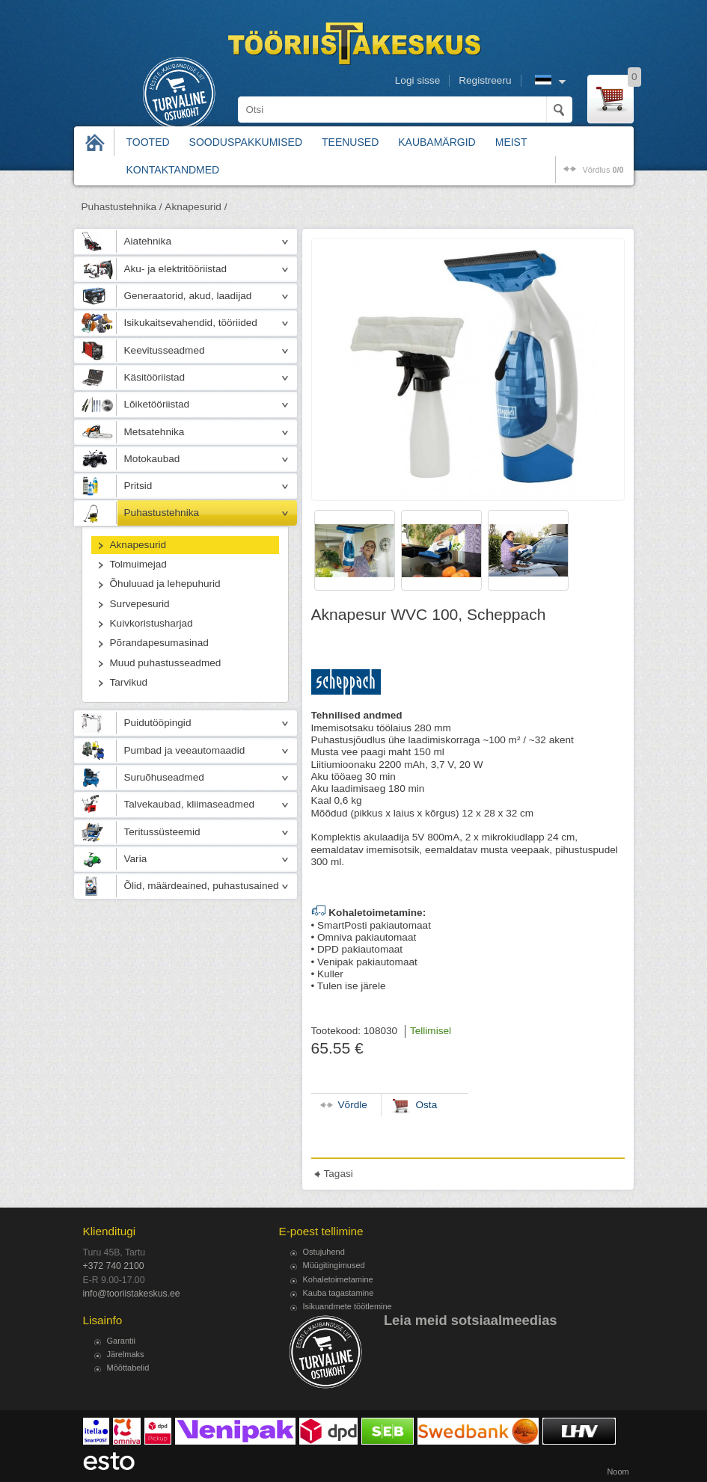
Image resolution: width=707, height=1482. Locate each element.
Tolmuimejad (138, 564)
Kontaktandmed (173, 170)
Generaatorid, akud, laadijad (188, 295)
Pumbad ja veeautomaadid (184, 750)
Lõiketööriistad (157, 404)
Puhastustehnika (162, 512)
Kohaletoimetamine (338, 1279)
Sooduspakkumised (245, 142)
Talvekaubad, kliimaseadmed (189, 804)
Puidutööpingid (158, 722)
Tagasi (338, 1173)
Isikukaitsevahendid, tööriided (190, 322)
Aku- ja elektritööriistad (175, 268)
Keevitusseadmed (164, 350)
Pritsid (138, 485)
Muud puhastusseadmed (165, 662)
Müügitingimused (334, 1265)
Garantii (121, 1340)
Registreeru (485, 80)
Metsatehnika (154, 431)
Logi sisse (417, 80)
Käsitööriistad (155, 377)
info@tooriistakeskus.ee (131, 1293)
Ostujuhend (324, 1251)
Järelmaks (125, 1354)
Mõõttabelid (128, 1367)
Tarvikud (129, 682)
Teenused (350, 142)
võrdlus (602, 169)
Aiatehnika (147, 241)
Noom (617, 1471)
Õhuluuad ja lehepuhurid (165, 583)
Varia (135, 858)
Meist (511, 142)
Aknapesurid (138, 544)
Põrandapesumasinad (159, 642)
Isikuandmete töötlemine (347, 1306)
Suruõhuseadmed (164, 777)
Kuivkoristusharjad (151, 623)
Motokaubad (152, 458)
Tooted (148, 142)
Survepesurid (140, 603)
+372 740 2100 (113, 1266)
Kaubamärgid (436, 142)
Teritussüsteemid (162, 831)
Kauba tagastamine (338, 1292)
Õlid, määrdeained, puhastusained (201, 885)
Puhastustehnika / (122, 206)
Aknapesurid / (196, 206)
